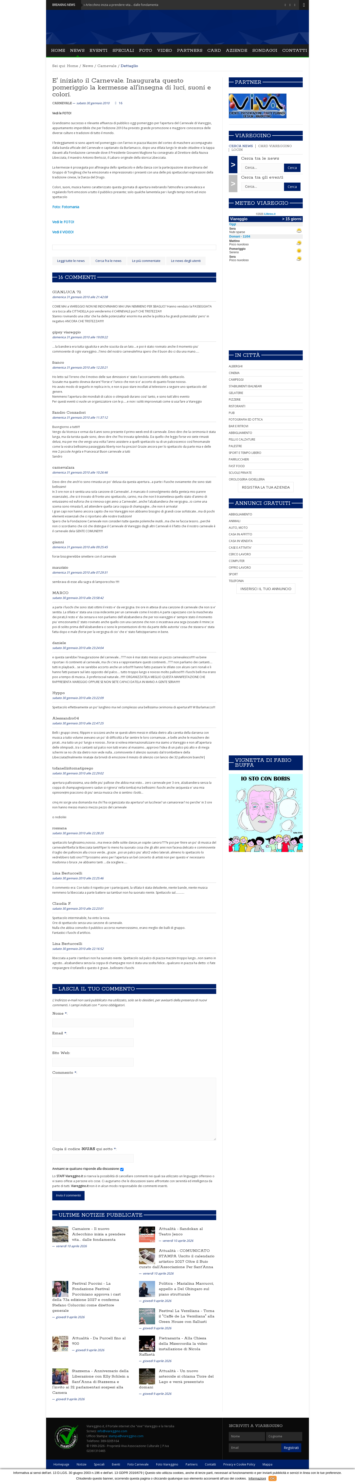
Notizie (82, 1464)
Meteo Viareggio (261, 203)
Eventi (98, 50)
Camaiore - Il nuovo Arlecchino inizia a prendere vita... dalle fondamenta (114, 5)
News (77, 50)
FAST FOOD (237, 466)
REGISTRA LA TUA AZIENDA (266, 487)
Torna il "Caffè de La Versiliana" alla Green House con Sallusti (186, 1316)
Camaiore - (83, 1228)
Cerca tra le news (260, 158)
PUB (232, 413)
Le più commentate (146, 260)
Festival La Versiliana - (181, 1310)
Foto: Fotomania (65, 206)
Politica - (168, 1283)
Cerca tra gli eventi (262, 177)
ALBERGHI (236, 366)
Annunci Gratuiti (262, 503)
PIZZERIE (235, 399)
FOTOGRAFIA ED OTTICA (246, 419)
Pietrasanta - (171, 1338)
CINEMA (234, 373)
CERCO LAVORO (240, 554)
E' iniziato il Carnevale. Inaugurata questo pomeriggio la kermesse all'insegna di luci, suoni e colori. (131, 87)
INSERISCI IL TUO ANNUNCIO (265, 588)
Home (58, 50)
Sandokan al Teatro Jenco (181, 1231)
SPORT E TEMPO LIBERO (245, 453)
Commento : (64, 1072)
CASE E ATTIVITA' (240, 547)
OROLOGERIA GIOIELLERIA (247, 479)
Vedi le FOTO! (63, 222)
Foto (145, 50)
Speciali (123, 50)
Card (214, 50)
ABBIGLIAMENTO (240, 433)
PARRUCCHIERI (239, 459)
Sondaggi (264, 50)
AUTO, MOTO (238, 528)
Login (237, 150)
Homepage (61, 1464)
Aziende (236, 50)
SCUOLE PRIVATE (240, 473)
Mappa (267, 1464)
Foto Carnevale (138, 1464)
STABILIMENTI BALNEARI (245, 386)
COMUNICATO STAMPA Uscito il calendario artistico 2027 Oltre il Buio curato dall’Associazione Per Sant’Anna (176, 1259)
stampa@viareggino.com (125, 1436)
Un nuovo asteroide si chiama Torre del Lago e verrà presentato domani (176, 1379)
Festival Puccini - (89, 1283)
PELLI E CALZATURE (242, 439)
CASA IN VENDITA (241, 541)
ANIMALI (234, 521)
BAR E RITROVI (238, 426)
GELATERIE (236, 393)
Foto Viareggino (167, 1464)
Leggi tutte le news (71, 260)
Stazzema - (83, 1371)
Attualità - (169, 1228)
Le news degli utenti (186, 260)
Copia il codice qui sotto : (84, 1149)
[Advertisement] (266, 312)
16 (120, 103)
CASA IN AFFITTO (240, 534)
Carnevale (107, 65)
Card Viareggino (275, 146)
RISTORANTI (237, 406)
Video (164, 50)
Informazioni (257, 1478)
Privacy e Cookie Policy (239, 1464)
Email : (59, 1033)
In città (247, 355)
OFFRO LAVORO (240, 567)
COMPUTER (237, 561)
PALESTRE (235, 446)
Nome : (60, 1013)
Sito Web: (61, 1053)
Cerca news (241, 146)
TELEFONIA (236, 581)
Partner (248, 82)
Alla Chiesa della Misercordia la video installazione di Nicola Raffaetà (173, 1346)
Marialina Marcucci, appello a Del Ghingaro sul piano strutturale (186, 1289)
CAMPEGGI (236, 379)
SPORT (233, 574)
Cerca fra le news (108, 260)
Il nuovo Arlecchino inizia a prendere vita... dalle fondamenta (98, 1234)
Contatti (294, 50)
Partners (189, 50)
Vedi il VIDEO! (62, 232)
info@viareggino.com (112, 1431)
